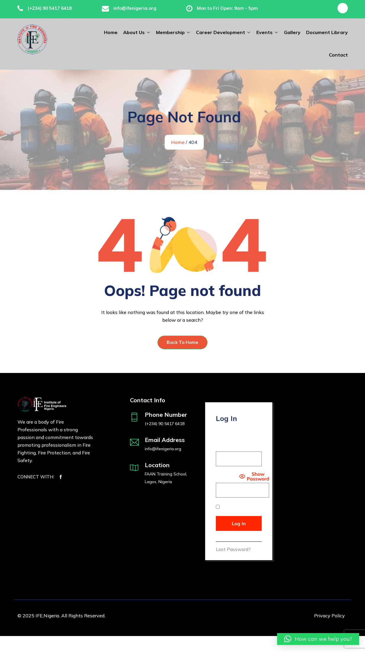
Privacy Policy (329, 615)
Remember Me (234, 507)
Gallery (292, 32)
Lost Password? (233, 549)
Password (226, 476)
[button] (318, 639)
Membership (170, 32)
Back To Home (182, 342)
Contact (338, 55)
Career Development (220, 32)
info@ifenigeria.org (134, 8)
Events (264, 32)
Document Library (327, 32)
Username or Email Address (236, 441)
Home (111, 32)
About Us (134, 32)
